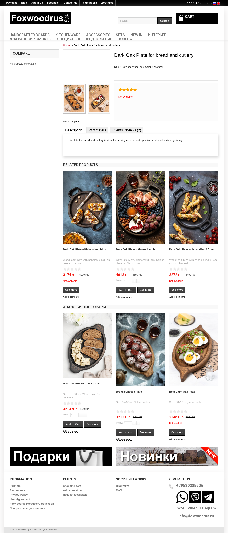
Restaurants (17, 490)
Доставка (107, 2)
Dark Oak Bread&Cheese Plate (82, 383)
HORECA (125, 39)
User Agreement (20, 499)
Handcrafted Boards (29, 35)
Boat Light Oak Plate (182, 391)
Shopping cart (72, 485)
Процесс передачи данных (27, 508)
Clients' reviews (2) (126, 130)
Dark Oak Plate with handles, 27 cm (191, 249)
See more (71, 289)
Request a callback (75, 494)
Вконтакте (122, 485)
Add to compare (71, 121)
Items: (119, 280)
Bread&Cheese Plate (129, 391)
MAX (119, 490)
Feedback (53, 2)
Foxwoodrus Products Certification (32, 503)
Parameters (97, 130)
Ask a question (72, 490)
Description (73, 130)
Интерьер (157, 35)
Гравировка (89, 2)
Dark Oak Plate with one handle (136, 249)
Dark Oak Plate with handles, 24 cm (85, 249)
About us (37, 2)
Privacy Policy (19, 494)
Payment (11, 2)
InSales (34, 529)
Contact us (70, 2)
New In (136, 35)
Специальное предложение (84, 39)
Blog (24, 2)
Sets (120, 35)
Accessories (98, 35)
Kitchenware (67, 35)
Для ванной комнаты (30, 39)
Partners (15, 485)
